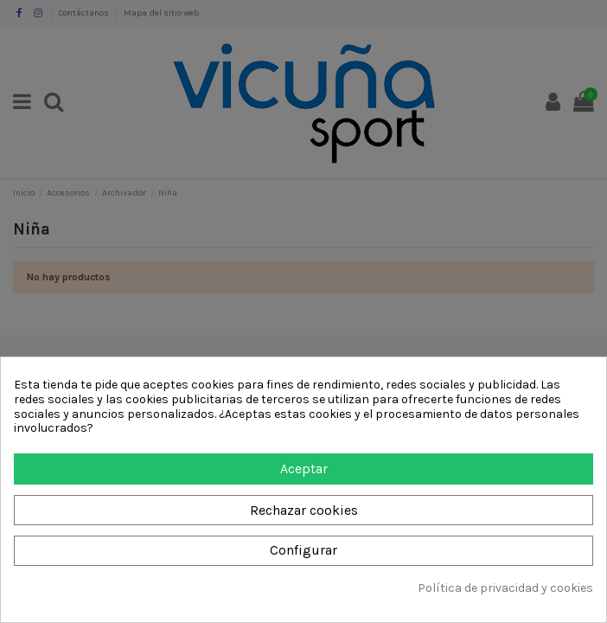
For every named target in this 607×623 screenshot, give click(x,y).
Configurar (303, 550)
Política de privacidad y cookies (505, 588)
